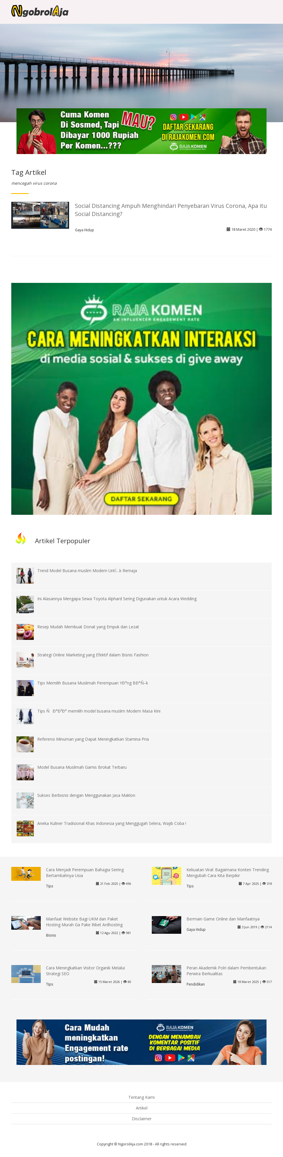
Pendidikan (195, 984)
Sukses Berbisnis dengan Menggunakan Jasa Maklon (86, 795)
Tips (49, 886)
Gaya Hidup (84, 230)
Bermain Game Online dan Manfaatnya (223, 919)
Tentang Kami (141, 1097)
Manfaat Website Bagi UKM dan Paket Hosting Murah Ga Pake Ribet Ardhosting (84, 921)
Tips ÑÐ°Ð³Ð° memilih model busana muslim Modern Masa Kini (98, 711)
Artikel (141, 1108)
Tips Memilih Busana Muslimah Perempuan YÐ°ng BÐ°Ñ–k (92, 683)
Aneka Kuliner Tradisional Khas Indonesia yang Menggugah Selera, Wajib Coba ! (111, 823)
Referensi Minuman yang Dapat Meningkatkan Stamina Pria (93, 739)
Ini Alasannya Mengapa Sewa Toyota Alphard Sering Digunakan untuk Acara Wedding (117, 598)
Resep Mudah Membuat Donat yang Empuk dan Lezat (88, 626)
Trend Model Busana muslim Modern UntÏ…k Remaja (87, 570)
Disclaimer (141, 1118)
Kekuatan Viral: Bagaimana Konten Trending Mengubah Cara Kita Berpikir (227, 872)
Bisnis (51, 935)
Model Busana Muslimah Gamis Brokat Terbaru (82, 767)
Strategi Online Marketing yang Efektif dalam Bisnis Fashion (93, 655)
